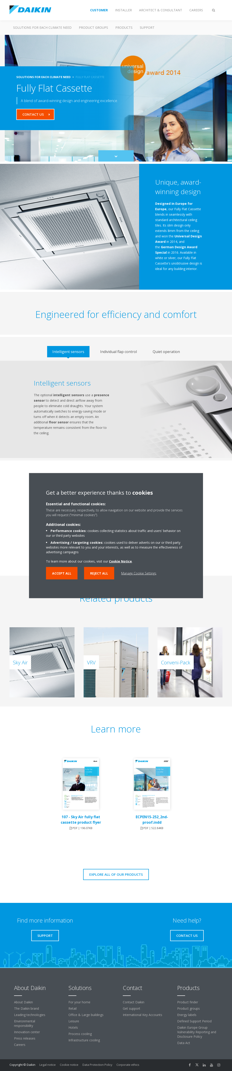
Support (147, 27)
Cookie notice (69, 1065)
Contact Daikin (133, 1002)
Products (124, 27)
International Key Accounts (142, 1015)
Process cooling (80, 1034)
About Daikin (23, 1002)
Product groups (93, 27)
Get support (131, 1008)
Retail (72, 1008)
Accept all (61, 573)
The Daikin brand (26, 1008)
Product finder (187, 1002)
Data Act (183, 1043)
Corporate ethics (127, 1065)
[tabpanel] (116, 409)
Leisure (73, 1021)
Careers (19, 1044)
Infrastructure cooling (84, 1040)
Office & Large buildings (86, 1015)
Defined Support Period (194, 1021)
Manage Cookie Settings (138, 573)
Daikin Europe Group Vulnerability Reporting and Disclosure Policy (196, 1032)
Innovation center (27, 1032)
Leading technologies (29, 1015)
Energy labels (186, 1015)
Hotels (73, 1027)
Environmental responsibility (24, 1023)
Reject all (99, 573)
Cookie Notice (120, 561)
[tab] (68, 351)
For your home (79, 1002)
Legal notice (47, 1065)
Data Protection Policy (97, 1065)
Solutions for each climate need (42, 27)
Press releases (24, 1038)
